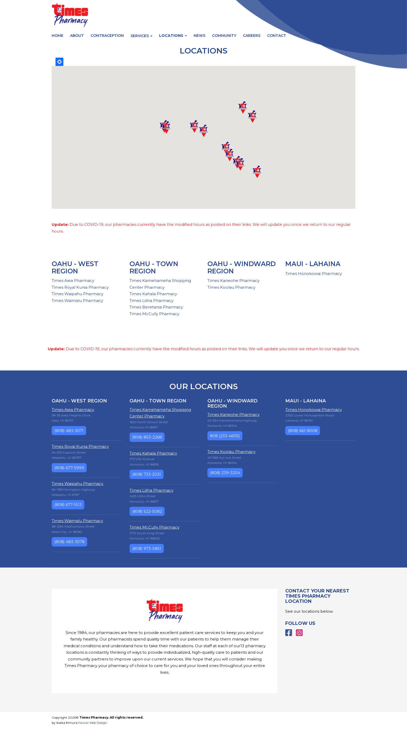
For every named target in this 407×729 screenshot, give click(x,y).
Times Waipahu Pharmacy (77, 293)
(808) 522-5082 (147, 511)
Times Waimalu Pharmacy (77, 300)
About (77, 35)
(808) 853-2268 (147, 437)
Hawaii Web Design (92, 723)
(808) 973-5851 (146, 548)
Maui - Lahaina (313, 264)
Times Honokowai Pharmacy (313, 273)
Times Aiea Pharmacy (73, 280)
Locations (173, 35)
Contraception (107, 35)
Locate (59, 62)
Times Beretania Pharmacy (156, 307)
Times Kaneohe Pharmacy (233, 280)
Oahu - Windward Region (241, 267)
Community (224, 35)
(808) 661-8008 (302, 430)
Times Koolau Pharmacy (231, 287)
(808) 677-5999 (69, 467)
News (199, 35)
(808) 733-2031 (146, 474)
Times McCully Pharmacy (154, 313)
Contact (276, 35)
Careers (251, 35)
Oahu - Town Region (154, 267)
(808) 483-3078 (69, 541)
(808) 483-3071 (69, 430)
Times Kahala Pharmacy (153, 293)
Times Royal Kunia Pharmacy (80, 287)
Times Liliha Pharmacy (151, 300)
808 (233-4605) (225, 435)
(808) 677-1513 (68, 504)
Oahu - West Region (75, 267)
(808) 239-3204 (225, 472)
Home (57, 35)
